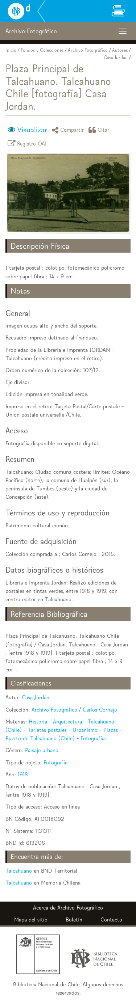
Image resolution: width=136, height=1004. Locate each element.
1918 (23, 774)
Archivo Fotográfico (88, 50)
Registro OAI (28, 143)
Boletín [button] (74, 919)
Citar (100, 130)
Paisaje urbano (41, 750)
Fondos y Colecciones (42, 50)
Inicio (10, 50)
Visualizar (32, 129)
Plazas (110, 729)
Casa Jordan (116, 57)
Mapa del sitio (31, 919)
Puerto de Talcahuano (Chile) (40, 738)
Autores (120, 50)
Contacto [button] (111, 919)
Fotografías (94, 738)
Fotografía (55, 762)
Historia (38, 721)
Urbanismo (85, 729)
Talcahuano (18, 870)
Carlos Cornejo (100, 709)
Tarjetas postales (47, 729)
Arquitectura (67, 721)
